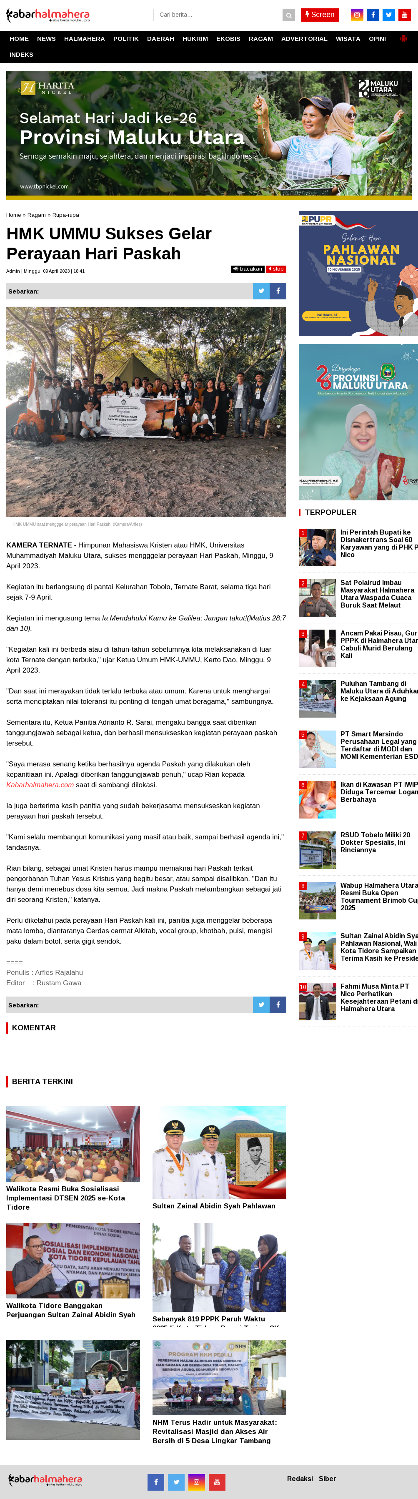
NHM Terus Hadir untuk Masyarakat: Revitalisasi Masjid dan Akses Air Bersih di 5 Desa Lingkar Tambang (215, 1432)
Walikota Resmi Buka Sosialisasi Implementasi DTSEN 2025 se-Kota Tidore (65, 1198)
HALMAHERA (84, 38)
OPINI (377, 38)
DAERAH (160, 38)
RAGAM (261, 38)
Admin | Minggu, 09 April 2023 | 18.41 (45, 271)
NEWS (46, 38)
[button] (403, 35)
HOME (19, 38)
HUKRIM (195, 38)
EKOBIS (228, 38)
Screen (320, 14)
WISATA (348, 38)
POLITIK (126, 38)
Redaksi (300, 1478)
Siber (327, 1478)
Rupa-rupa (66, 215)
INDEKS (21, 54)
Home (13, 215)
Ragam (37, 215)
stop (276, 269)
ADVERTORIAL (304, 38)
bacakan (247, 269)
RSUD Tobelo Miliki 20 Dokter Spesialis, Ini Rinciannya (375, 842)
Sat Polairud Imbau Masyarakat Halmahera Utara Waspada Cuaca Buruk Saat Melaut (377, 594)
